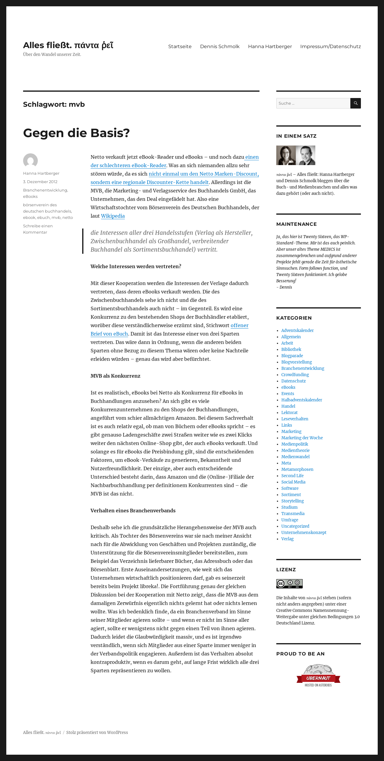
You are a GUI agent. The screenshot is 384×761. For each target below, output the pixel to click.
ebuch (43, 217)
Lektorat (289, 412)
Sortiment (291, 494)
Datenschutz (293, 381)
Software (289, 488)
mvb (56, 217)
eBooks (30, 196)
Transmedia (292, 513)
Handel (288, 406)
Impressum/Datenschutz (330, 46)
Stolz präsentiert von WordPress (97, 732)
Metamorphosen (297, 469)
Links (286, 425)
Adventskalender (297, 330)
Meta (286, 463)
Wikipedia (113, 216)
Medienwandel (295, 456)
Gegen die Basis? (76, 132)
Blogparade (292, 355)
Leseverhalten (294, 419)
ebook (29, 217)
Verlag (287, 539)
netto (67, 217)
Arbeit (287, 343)
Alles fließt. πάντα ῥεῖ (68, 45)
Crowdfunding (295, 374)
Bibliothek (291, 349)
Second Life (292, 475)
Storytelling (292, 501)
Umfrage (289, 520)
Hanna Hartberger (270, 46)
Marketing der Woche (302, 437)
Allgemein (291, 336)
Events (287, 393)
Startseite (180, 46)
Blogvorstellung (296, 362)
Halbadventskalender (301, 400)
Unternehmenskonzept (303, 532)
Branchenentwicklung (45, 190)
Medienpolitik (294, 444)
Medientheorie (295, 450)
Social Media (293, 482)
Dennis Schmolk (220, 46)
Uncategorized (295, 526)
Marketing (291, 431)
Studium (289, 507)
